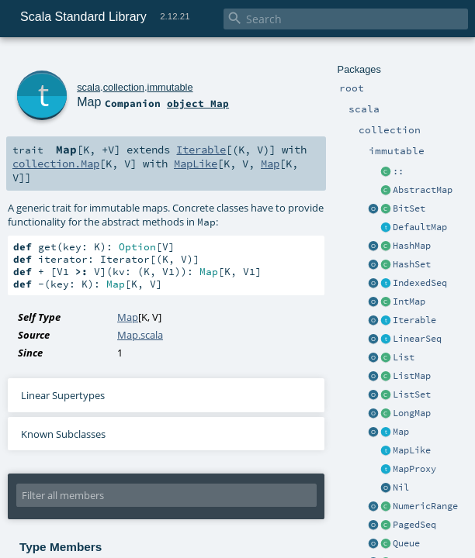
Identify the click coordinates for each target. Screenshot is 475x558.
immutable (170, 87)
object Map (198, 103)
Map (401, 431)
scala (88, 87)
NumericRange (425, 506)
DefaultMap (420, 227)
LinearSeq (417, 338)
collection (123, 87)
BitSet (409, 208)
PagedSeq (414, 524)
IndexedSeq (420, 282)
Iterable (414, 320)
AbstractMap (422, 189)
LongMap (412, 413)
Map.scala (140, 335)
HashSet (412, 264)
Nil (401, 487)
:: (398, 171)
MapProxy (414, 468)
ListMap (412, 375)
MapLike (412, 450)
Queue (406, 543)
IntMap (409, 301)
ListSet (412, 394)
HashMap (412, 245)
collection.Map (55, 163)
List (403, 357)
